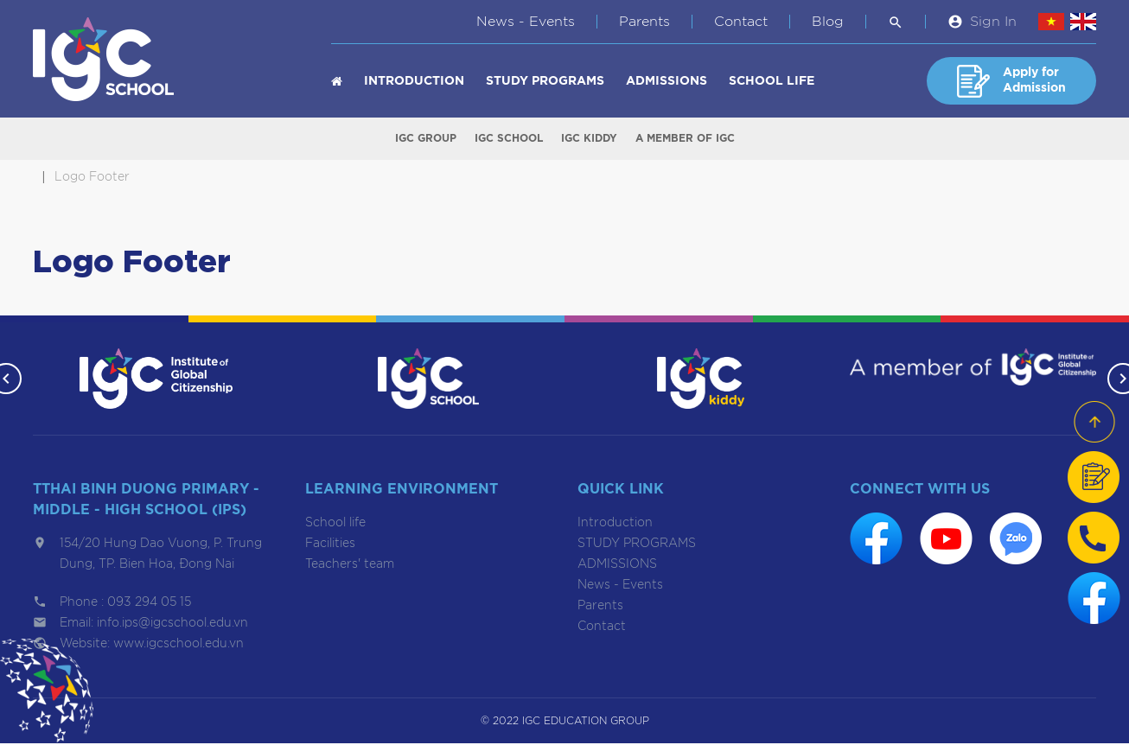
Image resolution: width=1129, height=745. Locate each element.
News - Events (525, 22)
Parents (644, 22)
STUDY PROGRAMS (545, 81)
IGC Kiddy (589, 139)
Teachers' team (349, 566)
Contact (741, 22)
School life (771, 81)
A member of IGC (685, 139)
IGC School (509, 139)
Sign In (993, 22)
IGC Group (425, 139)
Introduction (414, 81)
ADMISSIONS (666, 81)
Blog (828, 22)
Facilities (330, 545)
